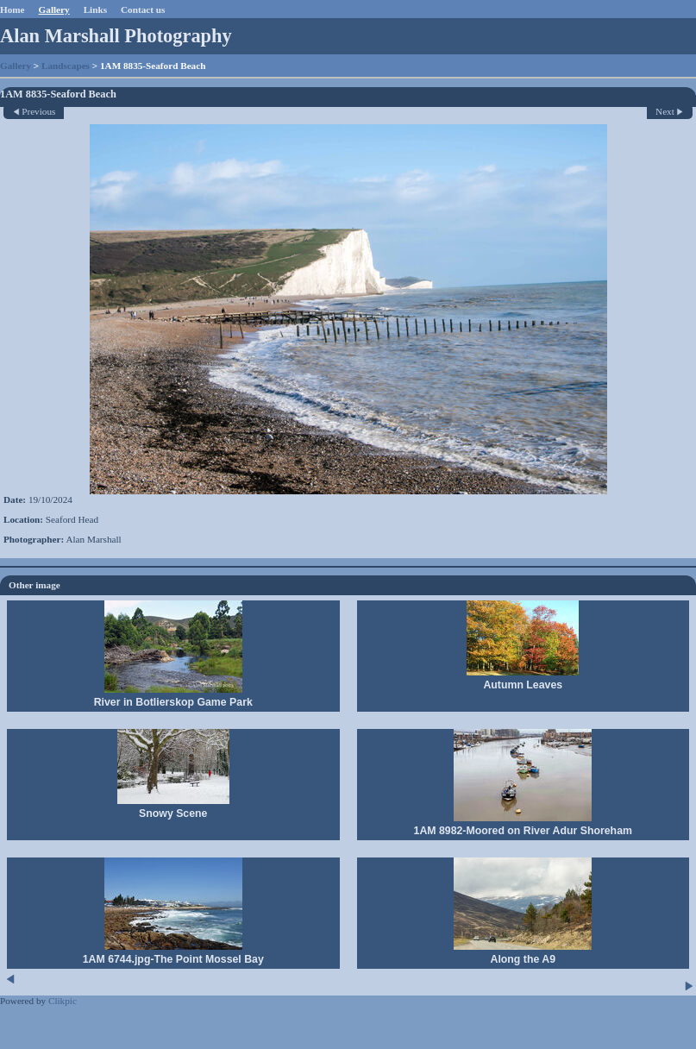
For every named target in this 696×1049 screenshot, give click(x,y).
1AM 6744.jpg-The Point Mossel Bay (173, 959)
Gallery (54, 9)
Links (95, 9)
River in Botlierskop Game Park (173, 702)
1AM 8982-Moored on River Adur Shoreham (523, 831)
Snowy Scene (173, 813)
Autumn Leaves (522, 685)
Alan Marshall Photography (116, 36)
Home (12, 9)
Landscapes (65, 65)
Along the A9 (523, 959)
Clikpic (62, 1001)
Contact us (143, 9)
